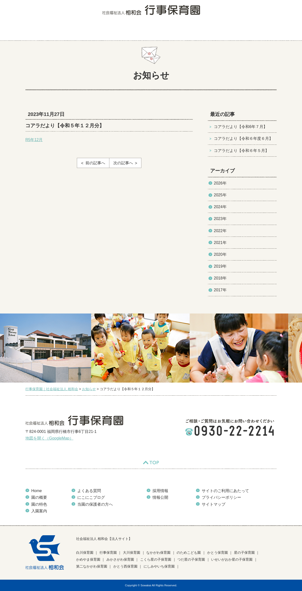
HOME (35, 31)
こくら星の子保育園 (155, 559)
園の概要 (62, 31)
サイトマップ (213, 504)
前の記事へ (95, 163)
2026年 (220, 183)
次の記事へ (123, 163)
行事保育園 (108, 552)
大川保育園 (131, 552)
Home (36, 491)
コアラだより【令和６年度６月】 (243, 138)
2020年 (220, 254)
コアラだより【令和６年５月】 (241, 150)
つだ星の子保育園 (191, 559)
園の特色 (90, 31)
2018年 (220, 278)
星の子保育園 (244, 552)
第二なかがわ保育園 (91, 566)
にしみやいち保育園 (159, 566)
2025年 (220, 195)
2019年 (220, 266)
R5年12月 (34, 140)
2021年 (220, 242)
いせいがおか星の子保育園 (231, 559)
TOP (151, 462)
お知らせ (217, 31)
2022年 (220, 231)
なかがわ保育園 (158, 552)
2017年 (220, 290)
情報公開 (160, 497)
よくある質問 (149, 31)
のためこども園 (189, 552)
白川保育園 (84, 552)
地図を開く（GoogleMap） (49, 438)
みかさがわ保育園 (120, 559)
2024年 (220, 207)
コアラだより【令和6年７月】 (240, 127)
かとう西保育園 (125, 566)
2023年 (220, 219)
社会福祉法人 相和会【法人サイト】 (104, 539)
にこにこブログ (184, 31)
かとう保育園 (217, 552)
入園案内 (118, 31)
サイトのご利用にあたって (225, 491)
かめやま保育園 (88, 559)
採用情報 (160, 491)
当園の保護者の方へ (255, 31)
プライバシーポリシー (221, 497)
